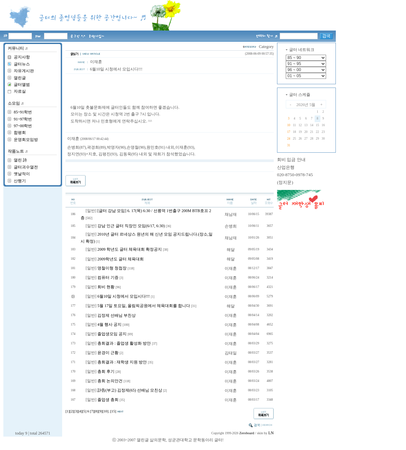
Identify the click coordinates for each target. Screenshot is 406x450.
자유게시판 (24, 70)
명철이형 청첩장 (112, 268)
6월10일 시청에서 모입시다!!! (123, 296)
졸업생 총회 (108, 399)
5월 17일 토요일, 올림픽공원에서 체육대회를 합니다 (143, 305)
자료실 (20, 91)
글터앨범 (22, 84)
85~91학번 (23, 112)
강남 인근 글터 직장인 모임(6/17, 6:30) (131, 225)
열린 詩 (20, 160)
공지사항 (22, 57)
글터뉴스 (22, 64)
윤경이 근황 (108, 352)
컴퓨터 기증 (108, 277)
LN (271, 433)
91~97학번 (23, 119)
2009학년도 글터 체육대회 (120, 259)
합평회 (20, 132)
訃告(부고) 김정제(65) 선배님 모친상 (129, 390)
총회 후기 (106, 371)
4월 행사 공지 (109, 324)
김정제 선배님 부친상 (116, 315)
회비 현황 (106, 287)
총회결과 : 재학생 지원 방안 (122, 362)
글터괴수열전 (26, 167)
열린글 (20, 78)
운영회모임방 (26, 139)
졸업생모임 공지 (112, 334)
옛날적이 (22, 173)
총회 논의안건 (110, 381)
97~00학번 (23, 125)
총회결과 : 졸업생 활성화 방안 (124, 343)
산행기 (20, 181)
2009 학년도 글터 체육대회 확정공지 (129, 249)
